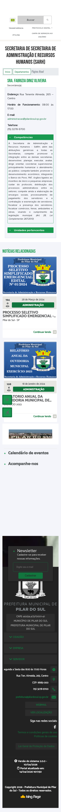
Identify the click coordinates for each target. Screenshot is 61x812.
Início (7, 71)
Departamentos (22, 71)
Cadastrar (30, 575)
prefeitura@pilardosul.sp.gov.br (32, 697)
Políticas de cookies (45, 736)
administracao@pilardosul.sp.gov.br (26, 119)
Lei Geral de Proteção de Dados (36, 746)
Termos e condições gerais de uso (37, 732)
